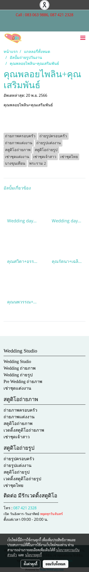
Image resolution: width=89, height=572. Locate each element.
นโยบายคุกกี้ (33, 555)
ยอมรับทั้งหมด (56, 564)
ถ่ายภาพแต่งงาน (19, 416)
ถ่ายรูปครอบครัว (19, 458)
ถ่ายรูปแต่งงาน (17, 465)
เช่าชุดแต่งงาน (17, 388)
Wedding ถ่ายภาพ (20, 368)
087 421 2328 (25, 508)
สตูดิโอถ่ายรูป (16, 472)
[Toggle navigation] (83, 38)
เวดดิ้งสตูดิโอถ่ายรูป (22, 478)
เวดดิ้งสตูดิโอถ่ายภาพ (24, 430)
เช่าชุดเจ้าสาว (17, 436)
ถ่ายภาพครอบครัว (20, 410)
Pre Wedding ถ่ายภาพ (23, 381)
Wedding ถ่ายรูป (18, 375)
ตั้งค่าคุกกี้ (30, 564)
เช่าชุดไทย (13, 485)
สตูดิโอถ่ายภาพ (18, 423)
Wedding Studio (17, 361)
